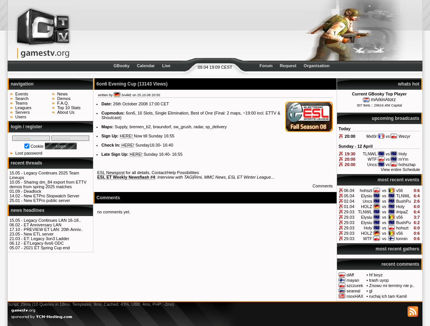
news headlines (28, 210)
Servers (22, 112)
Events (21, 94)
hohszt (366, 190)
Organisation (317, 65)
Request (288, 65)
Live (166, 65)
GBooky (122, 65)
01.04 (349, 206)
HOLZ (366, 206)
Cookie (36, 146)
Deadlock (32, 191)
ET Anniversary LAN (42, 225)
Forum (266, 65)
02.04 (349, 201)
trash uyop (378, 280)
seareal (353, 291)
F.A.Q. (63, 103)
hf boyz (375, 275)
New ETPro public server (47, 200)
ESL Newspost (111, 172)
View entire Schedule (400, 169)
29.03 (349, 212)
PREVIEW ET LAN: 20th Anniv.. (53, 229)
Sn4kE (127, 95)
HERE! (127, 136)
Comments (323, 186)
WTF (367, 238)
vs (384, 190)
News (62, 94)
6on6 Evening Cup (116, 84)
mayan (353, 280)
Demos (64, 98)
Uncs (367, 201)
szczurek (355, 285)
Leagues (23, 107)
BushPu (403, 201)
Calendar (146, 65)
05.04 (349, 196)
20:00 (350, 136)
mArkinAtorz (383, 99)
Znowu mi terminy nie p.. (392, 285)
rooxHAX (355, 296)
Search (22, 98)
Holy (400, 206)
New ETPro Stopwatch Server (51, 196)
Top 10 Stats (68, 107)
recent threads (26, 163)
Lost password (28, 153)
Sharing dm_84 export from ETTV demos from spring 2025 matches (48, 184)
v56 (399, 190)
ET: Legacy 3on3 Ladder (46, 238)
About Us (65, 112)
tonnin (402, 238)
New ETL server (38, 234)
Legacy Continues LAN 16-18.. (52, 220)
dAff (350, 275)
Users (20, 117)
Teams (21, 103)
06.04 (349, 190)
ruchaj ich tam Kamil (388, 296)
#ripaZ (402, 212)
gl (370, 291)
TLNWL (403, 196)
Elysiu (366, 196)
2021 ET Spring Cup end (47, 247)
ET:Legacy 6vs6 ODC (44, 243)
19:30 (350, 154)
